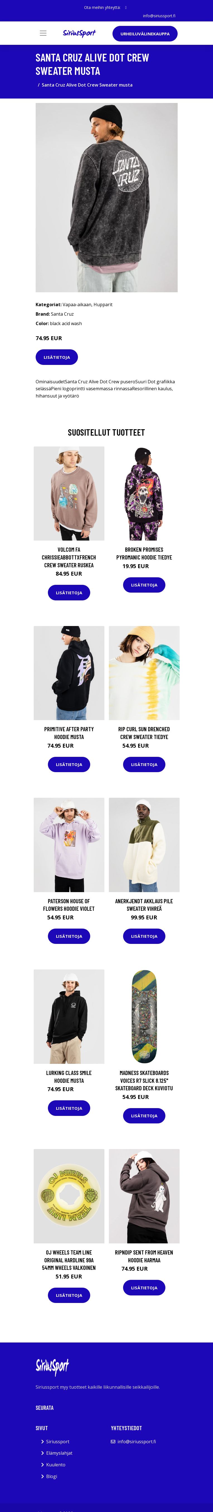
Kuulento (55, 1465)
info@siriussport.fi (159, 15)
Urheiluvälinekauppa (145, 33)
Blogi (51, 1476)
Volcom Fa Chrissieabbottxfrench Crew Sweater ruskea (69, 557)
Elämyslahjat (59, 1453)
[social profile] (126, 7)
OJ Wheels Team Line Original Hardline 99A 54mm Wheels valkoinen (69, 1260)
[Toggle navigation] (43, 33)
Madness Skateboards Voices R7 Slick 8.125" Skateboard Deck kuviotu (144, 1080)
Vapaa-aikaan (77, 304)
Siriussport (57, 1442)
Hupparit (103, 304)
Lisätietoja (57, 357)
